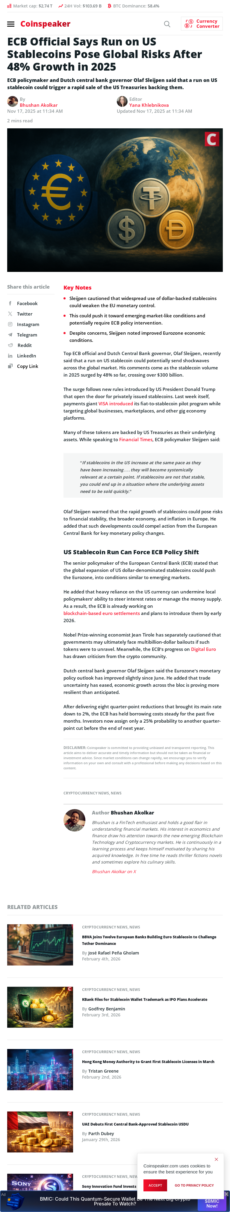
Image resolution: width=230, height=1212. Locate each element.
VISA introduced (116, 403)
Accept (155, 1185)
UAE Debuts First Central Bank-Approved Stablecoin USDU (135, 1124)
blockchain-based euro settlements (101, 613)
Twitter (20, 314)
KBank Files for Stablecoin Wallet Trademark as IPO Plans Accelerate (144, 999)
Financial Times (135, 439)
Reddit (20, 345)
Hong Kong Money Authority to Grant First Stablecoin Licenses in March (148, 1061)
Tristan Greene (103, 1071)
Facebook (23, 303)
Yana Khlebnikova (149, 105)
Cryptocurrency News (86, 793)
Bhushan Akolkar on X (114, 871)
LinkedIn (22, 356)
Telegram (22, 335)
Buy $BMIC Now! (212, 1201)
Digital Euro (203, 649)
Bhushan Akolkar (39, 105)
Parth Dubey (101, 1133)
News (116, 793)
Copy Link (23, 366)
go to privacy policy (194, 1185)
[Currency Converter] (202, 24)
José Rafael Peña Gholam (113, 953)
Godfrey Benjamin (106, 1009)
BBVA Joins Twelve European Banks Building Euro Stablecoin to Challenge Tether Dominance (149, 940)
